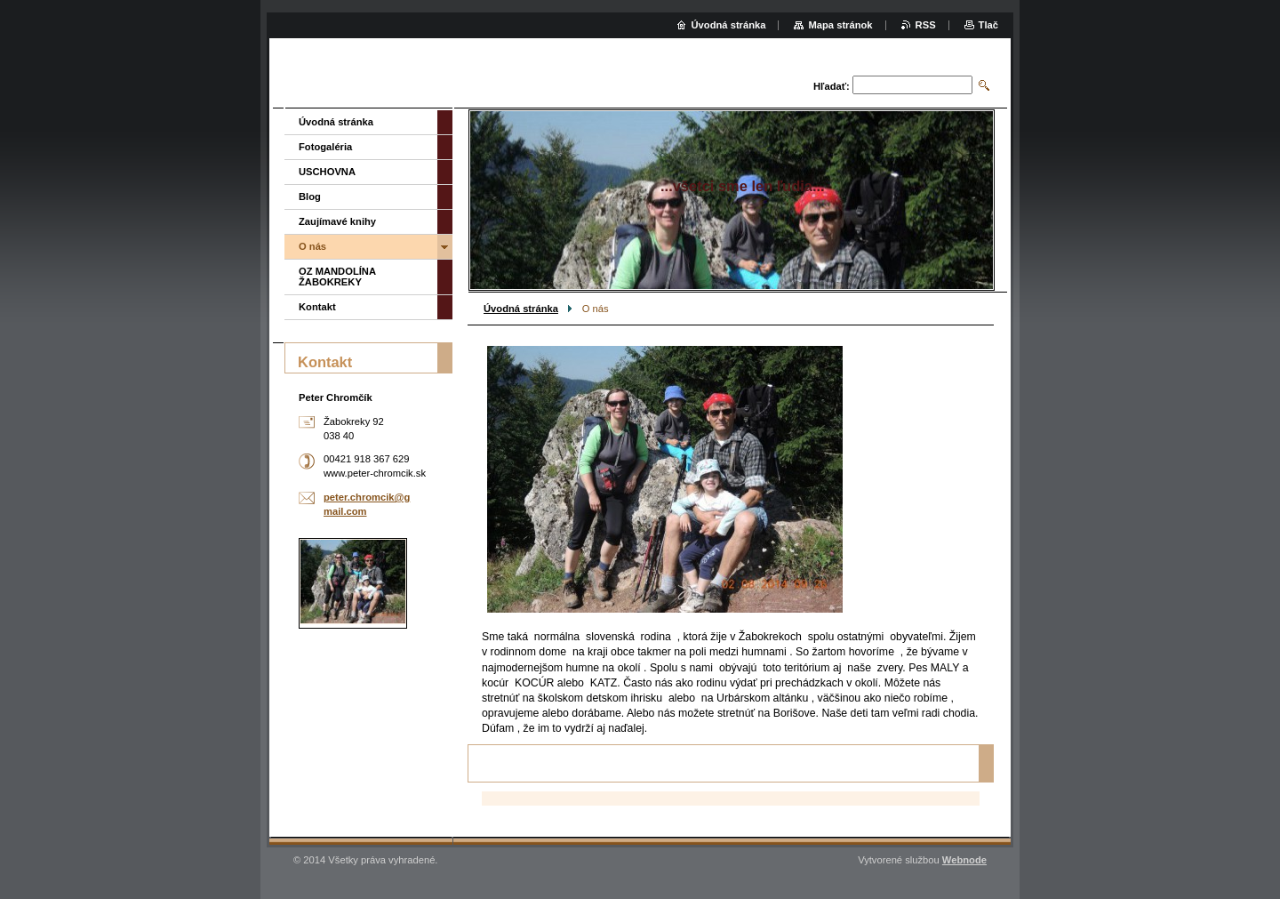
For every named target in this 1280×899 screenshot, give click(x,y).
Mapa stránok (840, 25)
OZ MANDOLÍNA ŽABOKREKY (337, 276)
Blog (310, 196)
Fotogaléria (325, 146)
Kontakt (317, 306)
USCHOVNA (327, 171)
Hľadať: (831, 86)
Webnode (964, 860)
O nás (312, 246)
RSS (926, 25)
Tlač (988, 25)
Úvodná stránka (521, 308)
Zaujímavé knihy (337, 221)
